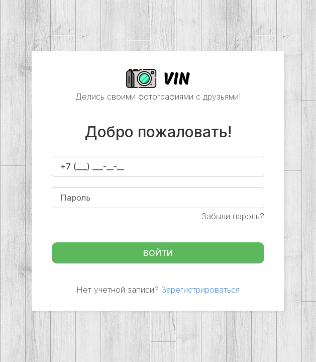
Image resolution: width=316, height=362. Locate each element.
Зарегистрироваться (200, 290)
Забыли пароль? (232, 216)
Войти (158, 253)
